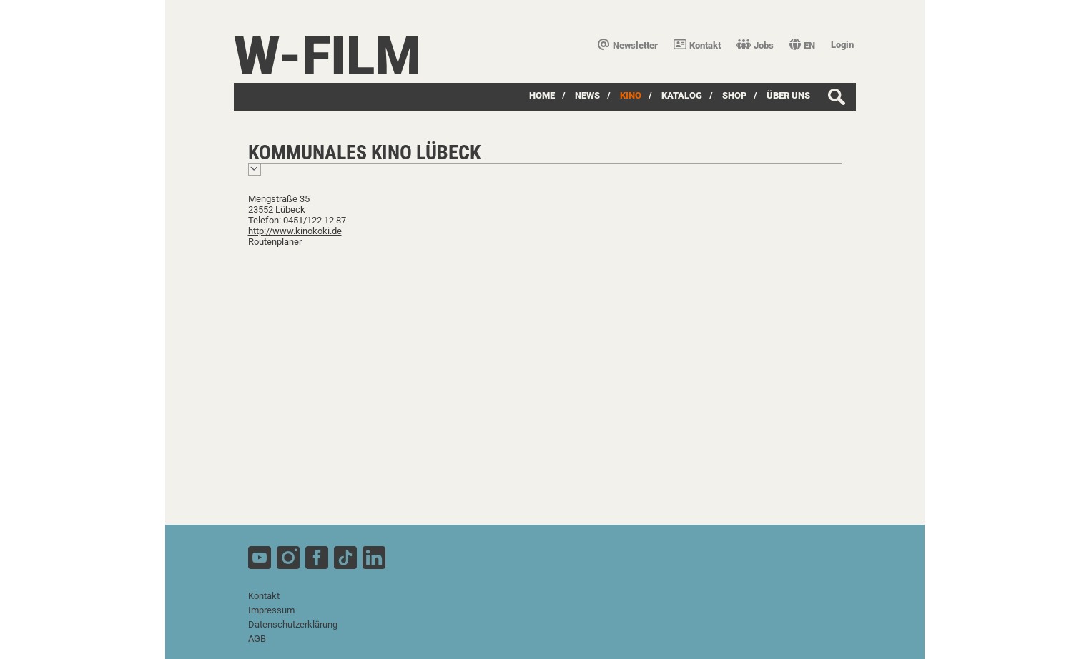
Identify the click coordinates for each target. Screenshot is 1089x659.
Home (542, 95)
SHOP (734, 95)
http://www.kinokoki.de (295, 231)
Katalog (681, 95)
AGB (257, 638)
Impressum (271, 610)
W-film (327, 56)
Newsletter (628, 45)
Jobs (755, 45)
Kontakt (697, 45)
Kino (630, 95)
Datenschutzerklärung (292, 624)
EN (802, 45)
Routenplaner (275, 241)
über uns (788, 95)
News (587, 95)
